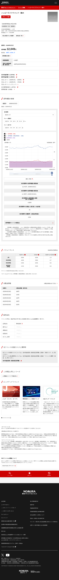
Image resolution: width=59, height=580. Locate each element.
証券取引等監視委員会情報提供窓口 (9, 524)
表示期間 (6, 112)
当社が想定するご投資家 (8, 35)
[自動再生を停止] (10, 417)
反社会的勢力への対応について (37, 515)
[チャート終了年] (7, 127)
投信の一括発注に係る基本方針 (37, 518)
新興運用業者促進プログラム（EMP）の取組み (12, 543)
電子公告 (3, 531)
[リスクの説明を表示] (38, 254)
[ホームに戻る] (8, 7)
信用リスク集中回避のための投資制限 (38, 525)
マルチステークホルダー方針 (7, 546)
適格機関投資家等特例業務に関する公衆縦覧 (11, 527)
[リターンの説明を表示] (25, 254)
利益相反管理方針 (34, 508)
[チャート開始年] (7, 121)
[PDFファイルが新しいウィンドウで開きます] (9, 74)
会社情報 (3, 501)
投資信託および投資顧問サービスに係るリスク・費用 (13, 534)
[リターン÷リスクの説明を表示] (55, 254)
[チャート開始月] (14, 121)
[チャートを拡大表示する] (29, 178)
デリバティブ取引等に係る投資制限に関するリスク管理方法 (43, 521)
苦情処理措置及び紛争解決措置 (37, 511)
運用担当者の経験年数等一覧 (7, 521)
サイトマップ (4, 517)
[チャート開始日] (20, 121)
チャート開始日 (7, 118)
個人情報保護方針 (34, 501)
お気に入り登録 (5, 16)
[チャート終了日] (20, 127)
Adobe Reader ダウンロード (8, 465)
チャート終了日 (7, 124)
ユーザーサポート (5, 504)
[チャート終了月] (14, 127)
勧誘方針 (32, 504)
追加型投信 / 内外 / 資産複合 (8, 26)
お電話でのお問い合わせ (8, 511)
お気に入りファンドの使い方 (9, 507)
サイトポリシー (4, 514)
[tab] (1, 417)
